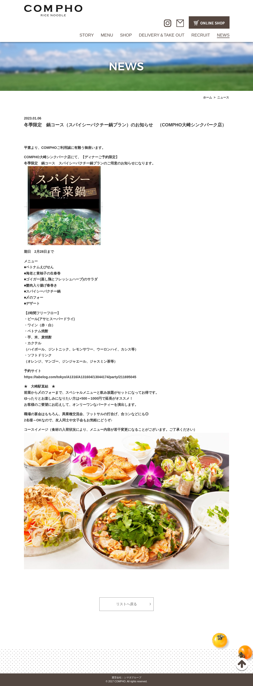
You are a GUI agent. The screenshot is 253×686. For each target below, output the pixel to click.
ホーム (207, 97)
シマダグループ (132, 677)
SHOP (126, 35)
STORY (87, 35)
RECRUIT (200, 35)
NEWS (223, 35)
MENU (107, 35)
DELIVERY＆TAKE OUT (162, 35)
